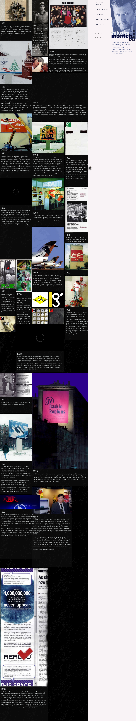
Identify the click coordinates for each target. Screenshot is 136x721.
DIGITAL (99, 14)
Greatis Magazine (77, 160)
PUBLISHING (102, 9)
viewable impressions (31, 706)
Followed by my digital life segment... (44, 549)
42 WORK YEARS (100, 3)
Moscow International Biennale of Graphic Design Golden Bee (15, 403)
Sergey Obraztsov (13, 30)
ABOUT (99, 30)
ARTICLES (100, 24)
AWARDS (100, 37)
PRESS (99, 33)
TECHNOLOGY (102, 19)
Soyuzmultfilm (62, 107)
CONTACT (100, 41)
